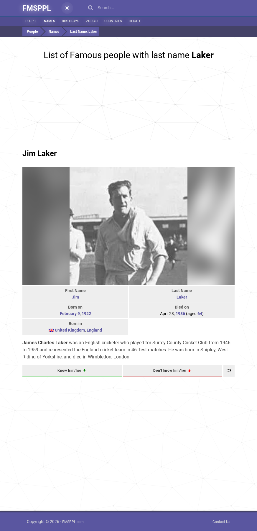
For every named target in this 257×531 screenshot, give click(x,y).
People (31, 21)
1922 (86, 313)
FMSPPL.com (73, 522)
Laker (182, 297)
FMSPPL (36, 8)
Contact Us (221, 522)
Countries (113, 21)
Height (135, 21)
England (94, 330)
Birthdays (70, 21)
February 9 (70, 313)
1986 (180, 313)
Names (49, 21)
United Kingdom (70, 330)
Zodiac (92, 21)
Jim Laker (39, 153)
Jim (75, 297)
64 (199, 313)
